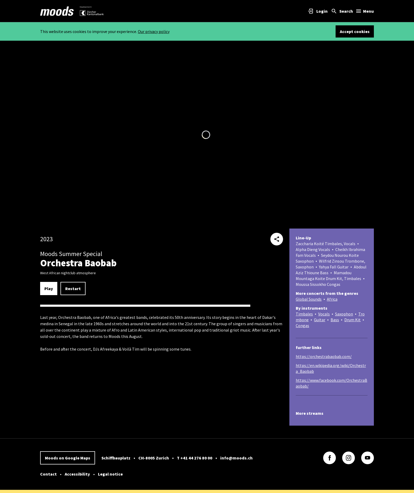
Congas (302, 325)
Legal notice (110, 474)
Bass (335, 319)
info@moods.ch (236, 458)
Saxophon (344, 314)
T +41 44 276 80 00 (194, 458)
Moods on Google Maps (67, 458)
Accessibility (77, 474)
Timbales (304, 314)
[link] (57, 11)
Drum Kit (352, 319)
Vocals (324, 314)
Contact (48, 474)
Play (48, 288)
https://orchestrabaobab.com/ (324, 356)
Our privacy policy (154, 31)
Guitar (319, 319)
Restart (73, 288)
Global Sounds (309, 299)
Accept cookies (355, 31)
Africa (332, 299)
